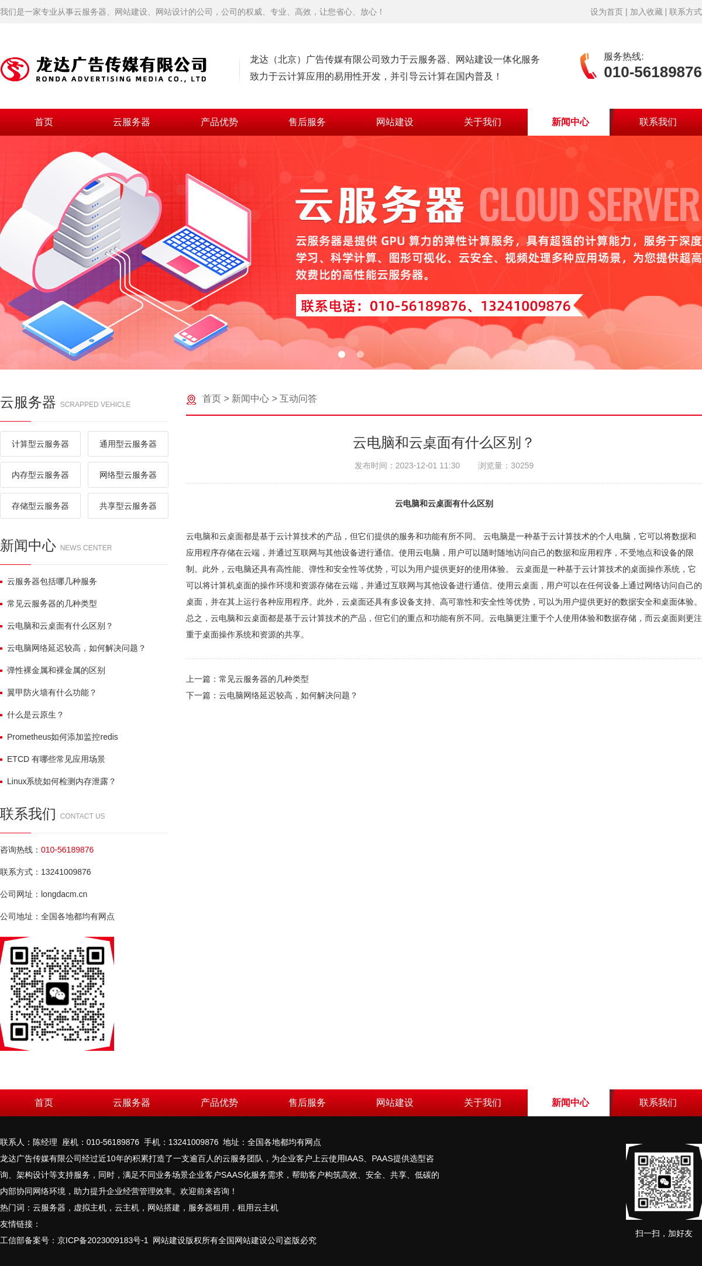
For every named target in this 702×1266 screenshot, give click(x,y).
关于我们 (482, 122)
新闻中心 (570, 122)
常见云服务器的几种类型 (48, 603)
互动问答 (298, 398)
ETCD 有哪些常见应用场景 (52, 759)
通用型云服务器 (128, 444)
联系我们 (658, 122)
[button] (341, 354)
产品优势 (219, 122)
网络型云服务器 (128, 475)
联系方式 (685, 11)
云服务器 (131, 122)
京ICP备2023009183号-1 (103, 1240)
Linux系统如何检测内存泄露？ (58, 781)
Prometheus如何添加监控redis (59, 736)
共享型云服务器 (128, 505)
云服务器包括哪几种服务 (48, 581)
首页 (44, 122)
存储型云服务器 (40, 505)
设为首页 (606, 11)
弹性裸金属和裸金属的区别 (52, 670)
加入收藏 (646, 11)
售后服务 (307, 122)
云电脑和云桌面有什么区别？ (56, 625)
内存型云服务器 (40, 475)
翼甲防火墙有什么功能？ (48, 692)
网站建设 (395, 122)
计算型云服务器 (40, 444)
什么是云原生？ (32, 714)
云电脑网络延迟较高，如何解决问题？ (73, 648)
